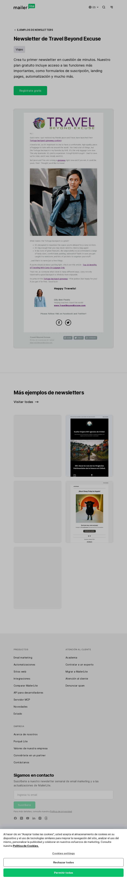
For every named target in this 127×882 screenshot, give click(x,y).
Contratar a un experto (80, 664)
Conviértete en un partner (30, 755)
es (94, 7)
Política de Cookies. (26, 845)
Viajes (19, 49)
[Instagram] (40, 818)
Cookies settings (63, 853)
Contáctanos (21, 762)
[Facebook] (15, 818)
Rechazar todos (63, 862)
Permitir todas (63, 872)
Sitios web (20, 671)
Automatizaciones (24, 664)
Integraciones (22, 678)
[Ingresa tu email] (63, 794)
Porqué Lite (21, 741)
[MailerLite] (24, 6)
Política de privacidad (61, 811)
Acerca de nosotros (26, 734)
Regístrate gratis (30, 90)
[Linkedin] (34, 818)
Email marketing (23, 657)
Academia (71, 657)
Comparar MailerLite (26, 685)
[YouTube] (27, 818)
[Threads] (46, 818)
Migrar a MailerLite (77, 671)
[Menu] (111, 7)
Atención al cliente (77, 678)
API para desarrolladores (28, 692)
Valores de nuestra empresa (30, 748)
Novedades (21, 706)
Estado (18, 713)
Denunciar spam (75, 685)
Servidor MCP (22, 699)
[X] (21, 818)
